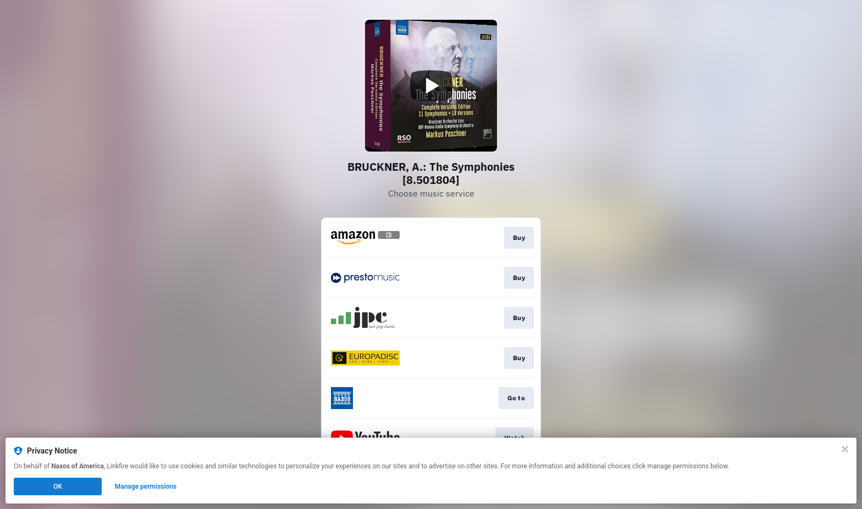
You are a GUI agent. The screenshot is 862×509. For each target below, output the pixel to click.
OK (57, 486)
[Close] (845, 449)
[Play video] (431, 85)
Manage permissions (146, 486)
